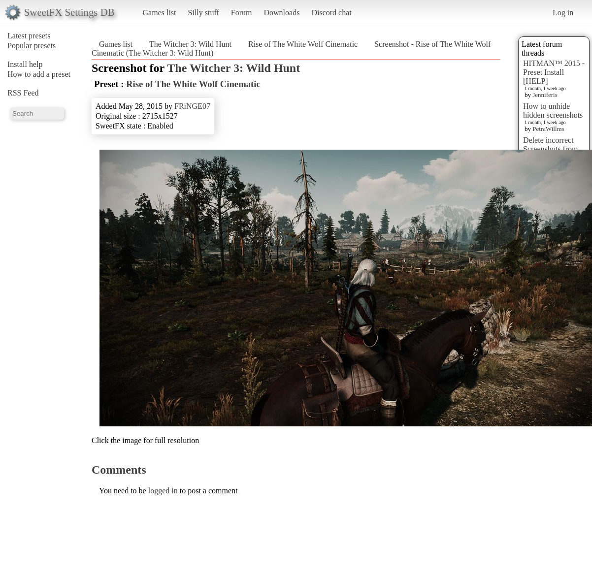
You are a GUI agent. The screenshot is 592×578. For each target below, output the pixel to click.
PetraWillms (548, 128)
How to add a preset (38, 74)
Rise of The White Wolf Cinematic (303, 44)
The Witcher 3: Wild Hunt (190, 44)
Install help (25, 64)
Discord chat (331, 12)
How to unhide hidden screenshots (553, 110)
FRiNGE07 (192, 106)
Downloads (281, 12)
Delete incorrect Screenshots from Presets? (550, 149)
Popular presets (31, 45)
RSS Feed (23, 93)
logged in (163, 490)
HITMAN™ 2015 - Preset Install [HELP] (554, 72)
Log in (563, 12)
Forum (241, 12)
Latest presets (29, 36)
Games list (159, 12)
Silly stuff (203, 12)
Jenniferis (545, 94)
